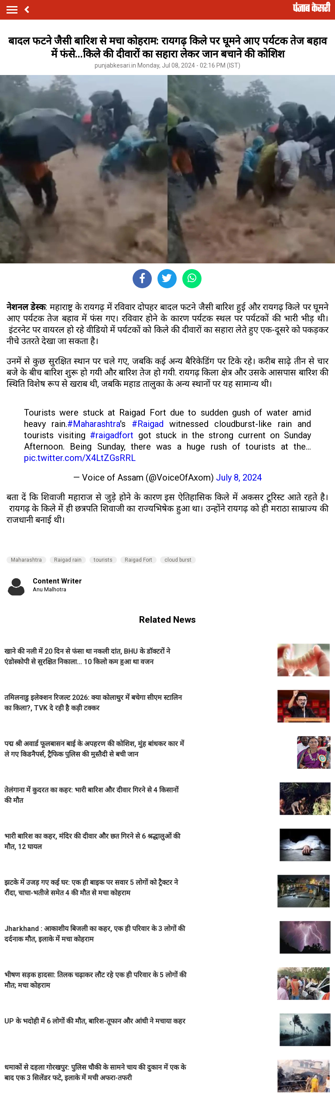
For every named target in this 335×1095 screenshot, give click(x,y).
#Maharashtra (93, 424)
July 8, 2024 (239, 477)
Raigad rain (68, 560)
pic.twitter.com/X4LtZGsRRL (80, 458)
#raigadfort (111, 435)
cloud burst (177, 560)
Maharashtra (26, 560)
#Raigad (148, 424)
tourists (103, 560)
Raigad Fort (138, 560)
